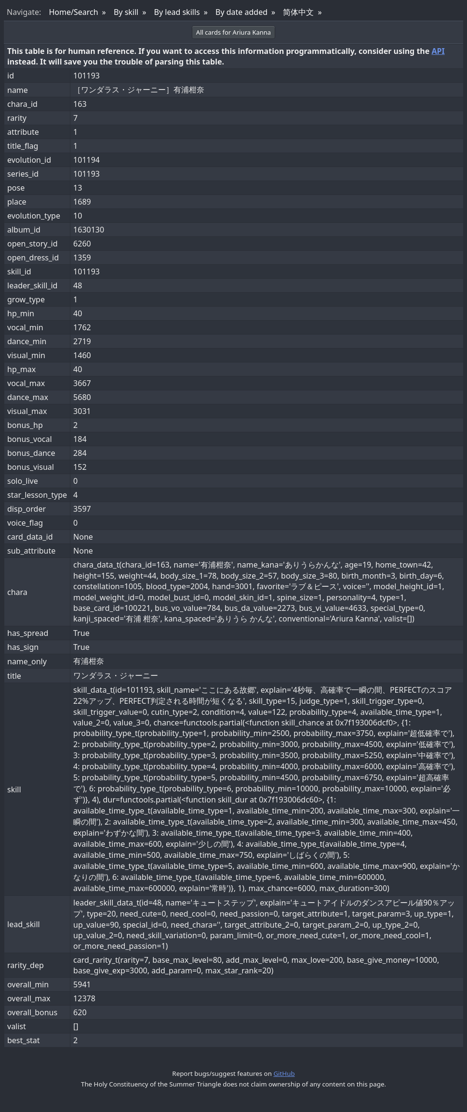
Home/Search (73, 12)
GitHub (283, 1073)
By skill (126, 12)
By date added (241, 12)
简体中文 (298, 12)
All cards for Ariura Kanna (233, 32)
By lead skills (177, 12)
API (437, 51)
